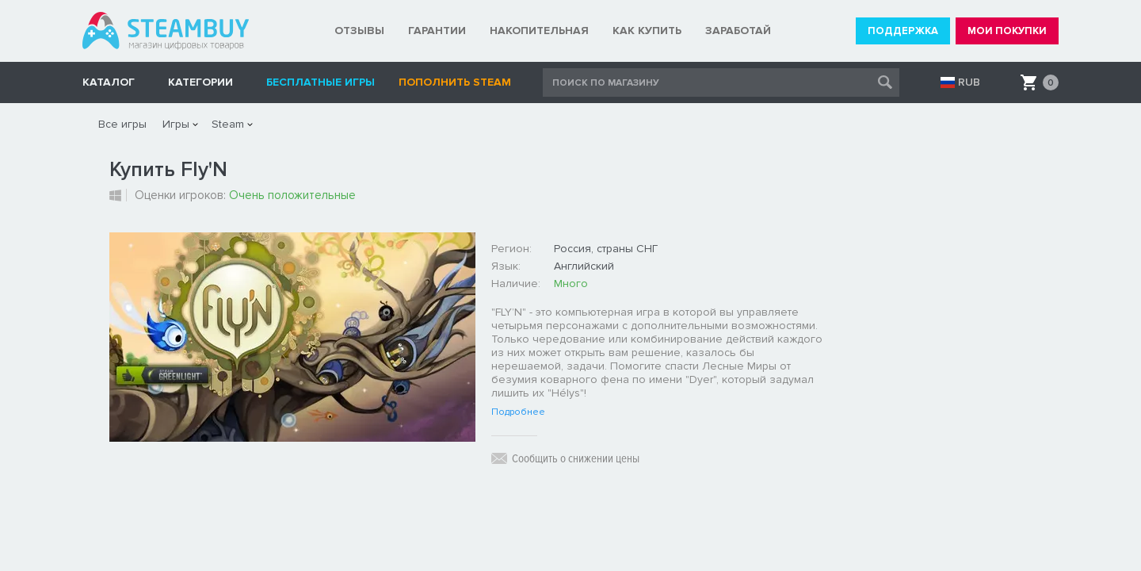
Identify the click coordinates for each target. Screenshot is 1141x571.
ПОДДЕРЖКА (903, 31)
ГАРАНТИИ (437, 30)
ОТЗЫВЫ (359, 30)
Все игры (122, 124)
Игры (175, 124)
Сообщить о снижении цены (575, 458)
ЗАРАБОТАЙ (738, 30)
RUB (969, 82)
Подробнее (518, 412)
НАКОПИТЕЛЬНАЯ (539, 30)
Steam (228, 124)
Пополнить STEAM (455, 82)
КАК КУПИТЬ (646, 30)
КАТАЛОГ (108, 82)
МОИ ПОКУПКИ (1007, 31)
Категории (200, 82)
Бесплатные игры (320, 82)
